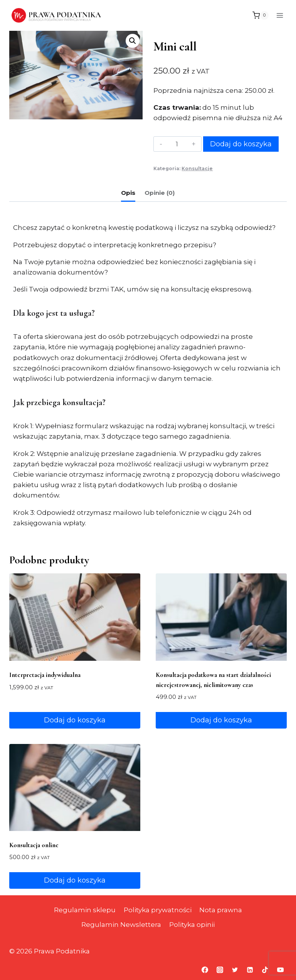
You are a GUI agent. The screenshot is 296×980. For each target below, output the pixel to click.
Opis (128, 192)
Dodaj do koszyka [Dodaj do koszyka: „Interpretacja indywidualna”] (75, 720)
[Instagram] (220, 969)
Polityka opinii (192, 924)
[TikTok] (265, 969)
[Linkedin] (250, 969)
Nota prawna (220, 910)
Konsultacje (197, 168)
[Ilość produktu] (176, 144)
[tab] (128, 193)
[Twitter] (235, 969)
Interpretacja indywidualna (45, 675)
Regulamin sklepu (85, 910)
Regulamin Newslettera (121, 924)
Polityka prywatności (158, 910)
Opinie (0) (160, 192)
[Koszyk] (260, 15)
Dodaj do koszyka (241, 144)
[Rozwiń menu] (279, 15)
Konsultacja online (34, 845)
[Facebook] (205, 969)
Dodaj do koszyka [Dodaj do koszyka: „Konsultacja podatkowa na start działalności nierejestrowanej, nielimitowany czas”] (221, 720)
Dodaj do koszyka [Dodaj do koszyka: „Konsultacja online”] (75, 880)
